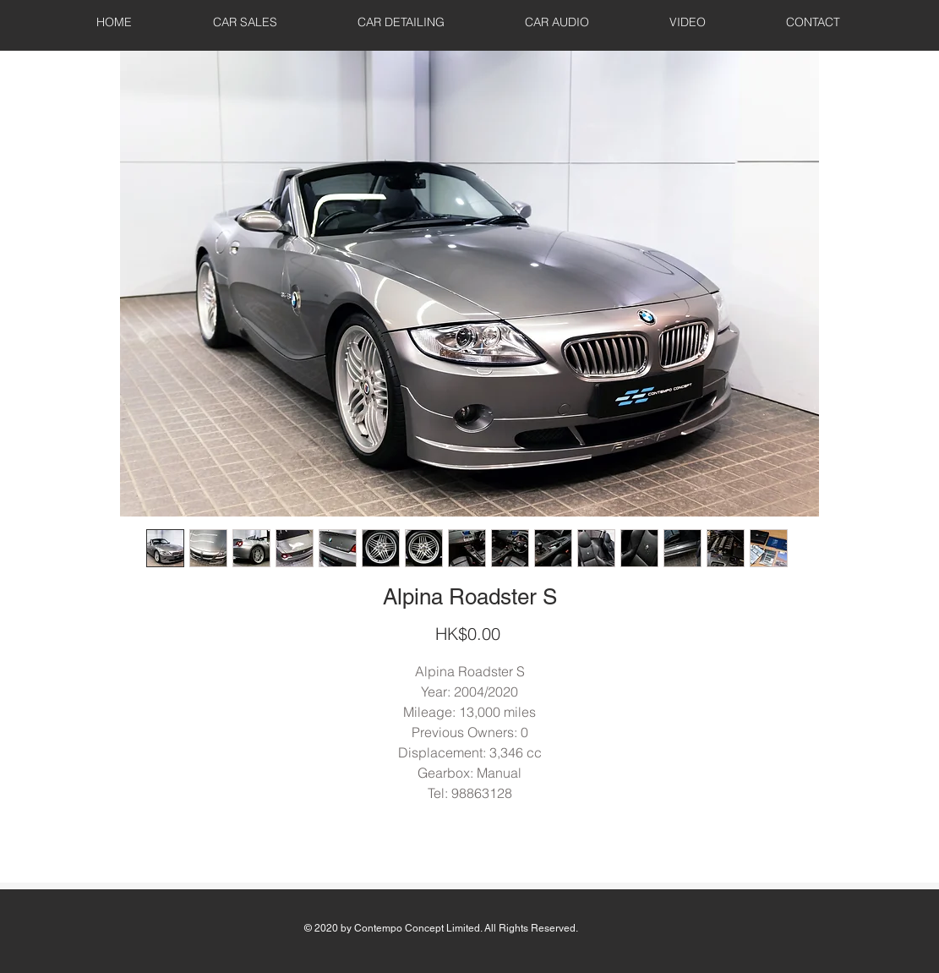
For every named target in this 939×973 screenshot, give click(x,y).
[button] (245, 22)
